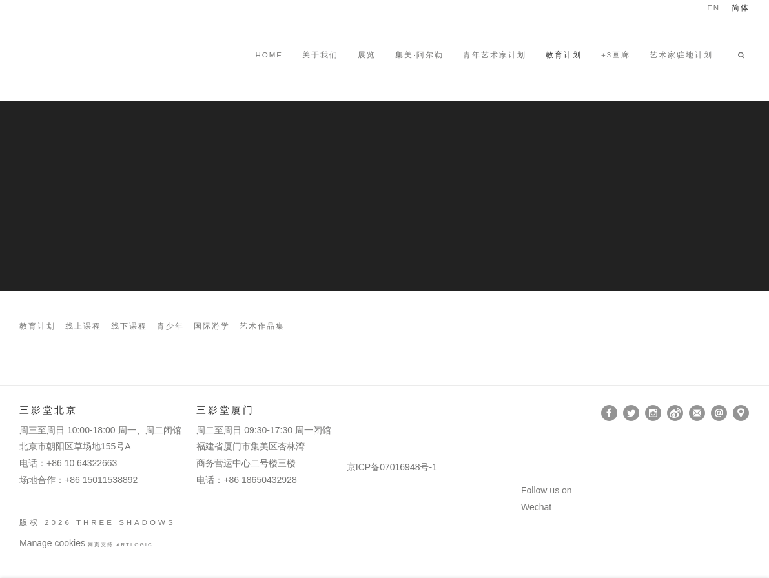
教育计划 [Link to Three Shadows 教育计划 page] (37, 326)
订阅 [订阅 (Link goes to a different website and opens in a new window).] (697, 413)
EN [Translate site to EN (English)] (713, 8)
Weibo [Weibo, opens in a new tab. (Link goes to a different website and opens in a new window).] (675, 413)
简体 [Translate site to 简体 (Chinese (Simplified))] (741, 8)
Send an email (719, 413)
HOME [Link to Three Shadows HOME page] (269, 55)
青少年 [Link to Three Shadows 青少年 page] (170, 326)
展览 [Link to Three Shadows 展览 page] (367, 55)
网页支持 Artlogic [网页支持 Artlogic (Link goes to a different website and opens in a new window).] (120, 545)
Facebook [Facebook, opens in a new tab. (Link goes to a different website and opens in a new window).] (609, 413)
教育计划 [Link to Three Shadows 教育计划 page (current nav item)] (564, 55)
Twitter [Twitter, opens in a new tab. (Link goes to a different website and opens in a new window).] (631, 413)
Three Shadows (109, 55)
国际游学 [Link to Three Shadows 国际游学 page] (212, 326)
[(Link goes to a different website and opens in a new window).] (349, 413)
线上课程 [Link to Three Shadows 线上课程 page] (83, 326)
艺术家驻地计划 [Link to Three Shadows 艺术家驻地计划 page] (681, 55)
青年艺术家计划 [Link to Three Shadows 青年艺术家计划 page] (494, 55)
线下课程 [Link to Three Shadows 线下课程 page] (129, 326)
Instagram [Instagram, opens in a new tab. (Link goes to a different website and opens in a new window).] (653, 413)
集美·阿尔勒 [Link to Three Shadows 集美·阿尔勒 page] (419, 55)
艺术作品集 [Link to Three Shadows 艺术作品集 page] (262, 326)
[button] (744, 55)
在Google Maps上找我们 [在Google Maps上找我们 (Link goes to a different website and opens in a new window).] (741, 413)
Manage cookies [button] (52, 543)
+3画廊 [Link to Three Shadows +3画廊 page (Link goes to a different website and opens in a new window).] (615, 55)
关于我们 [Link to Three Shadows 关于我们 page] (320, 55)
